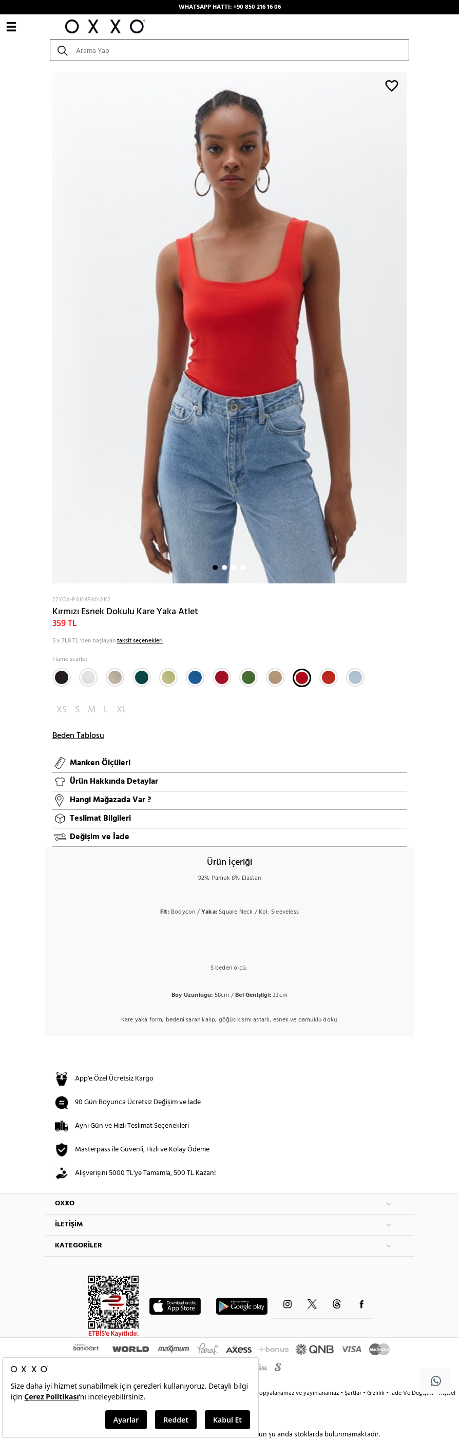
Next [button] (50, 328)
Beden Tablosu (78, 736)
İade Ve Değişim (411, 1393)
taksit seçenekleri (140, 641)
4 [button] (242, 567)
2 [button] (224, 567)
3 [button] (233, 567)
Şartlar (354, 1393)
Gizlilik (376, 1393)
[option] (229, 327)
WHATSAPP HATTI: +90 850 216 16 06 (230, 7)
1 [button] (215, 567)
